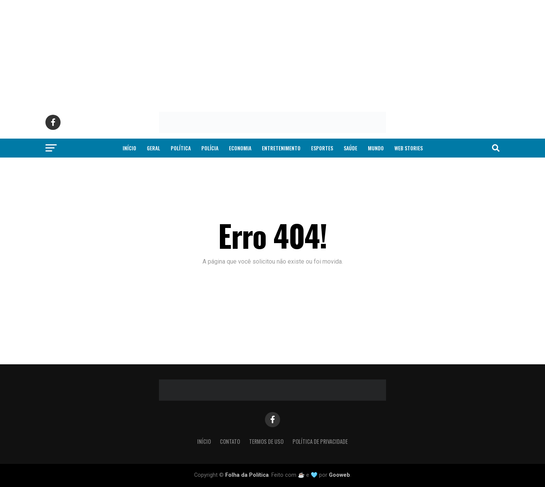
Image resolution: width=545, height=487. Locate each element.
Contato (230, 441)
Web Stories (408, 148)
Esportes (322, 148)
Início (129, 148)
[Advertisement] (227, 53)
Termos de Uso (266, 441)
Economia (240, 148)
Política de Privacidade (320, 441)
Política (181, 148)
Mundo (376, 148)
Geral (153, 148)
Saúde (350, 148)
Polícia (209, 148)
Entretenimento (281, 148)
